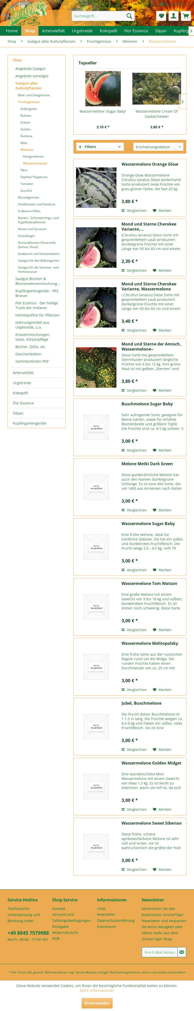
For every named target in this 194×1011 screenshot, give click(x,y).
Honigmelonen (33, 156)
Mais (23, 143)
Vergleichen (134, 210)
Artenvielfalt (23, 372)
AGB (55, 938)
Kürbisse (26, 136)
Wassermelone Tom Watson (149, 583)
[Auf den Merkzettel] (162, 211)
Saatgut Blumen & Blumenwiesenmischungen (38, 281)
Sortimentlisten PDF (32, 361)
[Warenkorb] (186, 16)
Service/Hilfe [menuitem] (173, 4)
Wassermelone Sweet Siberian (152, 823)
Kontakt (58, 908)
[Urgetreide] (82, 31)
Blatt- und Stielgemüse (34, 95)
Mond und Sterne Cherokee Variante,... (149, 226)
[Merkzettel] (161, 16)
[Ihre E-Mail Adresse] (160, 952)
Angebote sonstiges (31, 75)
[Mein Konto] (173, 16)
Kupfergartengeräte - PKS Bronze (37, 293)
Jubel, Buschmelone (141, 703)
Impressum (106, 926)
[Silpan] (161, 31)
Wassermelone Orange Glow (150, 164)
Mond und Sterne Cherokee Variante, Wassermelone (149, 286)
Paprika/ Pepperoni (33, 177)
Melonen (27, 149)
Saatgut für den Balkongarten (38, 260)
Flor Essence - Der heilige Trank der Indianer (36, 305)
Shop (17, 60)
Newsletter (106, 914)
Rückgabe (60, 926)
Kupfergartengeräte (29, 423)
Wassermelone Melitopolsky (150, 643)
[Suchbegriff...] (103, 16)
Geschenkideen (28, 354)
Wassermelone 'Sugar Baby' (103, 111)
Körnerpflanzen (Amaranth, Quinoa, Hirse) (37, 244)
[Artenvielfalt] (53, 31)
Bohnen (25, 115)
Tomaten (26, 184)
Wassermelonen (35, 163)
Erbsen (25, 122)
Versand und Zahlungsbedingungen (71, 917)
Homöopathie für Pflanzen (37, 315)
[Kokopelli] (108, 31)
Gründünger (26, 236)
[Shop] (29, 31)
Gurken (25, 129)
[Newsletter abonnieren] (181, 952)
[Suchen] (129, 16)
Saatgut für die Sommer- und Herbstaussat (38, 269)
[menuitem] (103, 16)
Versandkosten (86, 972)
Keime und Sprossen (32, 229)
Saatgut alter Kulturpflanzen (28, 85)
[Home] (12, 31)
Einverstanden (97, 1003)
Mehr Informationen (97, 990)
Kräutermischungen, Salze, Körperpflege (32, 337)
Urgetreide (22, 382)
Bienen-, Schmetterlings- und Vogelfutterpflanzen (38, 220)
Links (101, 908)
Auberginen (28, 109)
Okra (23, 170)
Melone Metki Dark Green (147, 463)
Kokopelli (20, 392)
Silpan (18, 413)
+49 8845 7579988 (28, 933)
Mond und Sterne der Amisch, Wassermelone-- (151, 346)
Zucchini (26, 190)
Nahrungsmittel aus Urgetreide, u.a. (32, 325)
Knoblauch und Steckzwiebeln (38, 254)
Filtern (87, 146)
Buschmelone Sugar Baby (147, 404)
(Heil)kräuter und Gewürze (36, 204)
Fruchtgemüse (29, 102)
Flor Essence (23, 403)
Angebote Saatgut (30, 68)
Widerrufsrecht (65, 932)
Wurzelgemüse (28, 197)
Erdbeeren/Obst (29, 211)
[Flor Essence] (136, 31)
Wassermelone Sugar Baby (148, 523)
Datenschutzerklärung (116, 920)
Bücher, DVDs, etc (30, 346)
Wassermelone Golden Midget (151, 763)
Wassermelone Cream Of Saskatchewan (157, 114)
